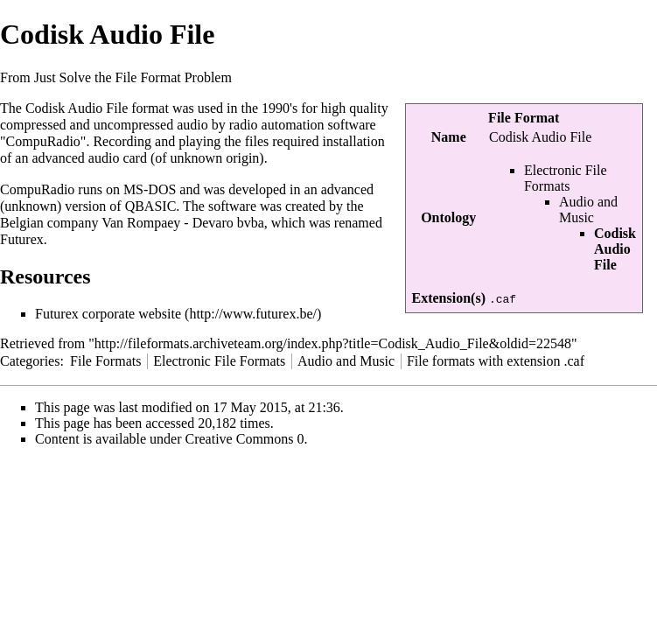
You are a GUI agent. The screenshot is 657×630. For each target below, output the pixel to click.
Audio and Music (588, 209)
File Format (523, 117)
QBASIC (151, 206)
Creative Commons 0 (244, 438)
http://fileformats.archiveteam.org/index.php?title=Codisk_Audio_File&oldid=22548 (332, 343)
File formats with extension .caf (495, 361)
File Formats (105, 361)
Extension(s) (449, 297)
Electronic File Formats (565, 178)
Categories (29, 361)
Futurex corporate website (108, 313)
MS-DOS (149, 189)
